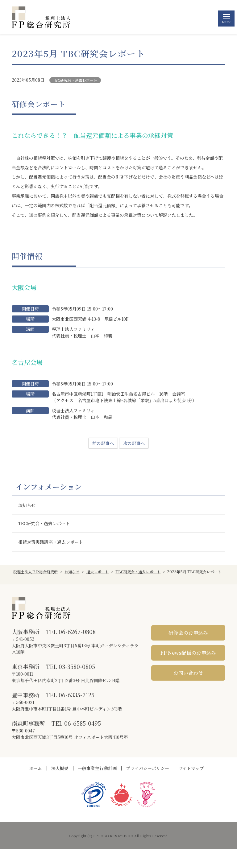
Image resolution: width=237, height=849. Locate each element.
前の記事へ (103, 443)
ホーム (35, 768)
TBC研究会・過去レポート (75, 80)
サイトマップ (191, 768)
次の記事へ (134, 443)
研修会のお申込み (188, 632)
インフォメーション (48, 486)
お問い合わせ (188, 672)
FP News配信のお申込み (188, 652)
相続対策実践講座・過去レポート (50, 542)
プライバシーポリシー (147, 768)
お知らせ (26, 505)
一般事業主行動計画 (97, 768)
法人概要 (60, 768)
